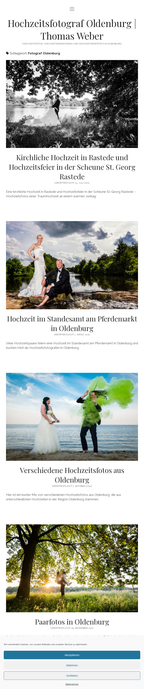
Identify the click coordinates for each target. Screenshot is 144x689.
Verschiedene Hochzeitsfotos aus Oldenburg (72, 474)
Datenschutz (72, 684)
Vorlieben (72, 675)
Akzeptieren (71, 655)
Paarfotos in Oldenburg (72, 621)
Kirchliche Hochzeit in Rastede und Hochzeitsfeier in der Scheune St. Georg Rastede (72, 166)
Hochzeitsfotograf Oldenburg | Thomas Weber (72, 29)
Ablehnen (72, 665)
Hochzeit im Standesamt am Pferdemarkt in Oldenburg (72, 323)
